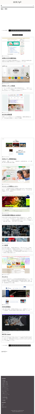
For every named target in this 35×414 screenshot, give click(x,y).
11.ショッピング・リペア (5, 394)
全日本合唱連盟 (7, 114)
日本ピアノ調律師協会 (9, 159)
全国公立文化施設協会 (9, 58)
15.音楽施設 (3, 400)
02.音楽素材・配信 (4, 381)
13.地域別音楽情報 (4, 397)
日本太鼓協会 (6, 306)
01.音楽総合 (3, 380)
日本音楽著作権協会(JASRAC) (11, 215)
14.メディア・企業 (4, 398)
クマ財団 (5, 245)
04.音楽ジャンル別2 (5, 384)
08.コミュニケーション (5, 390)
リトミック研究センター (10, 186)
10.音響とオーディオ (5, 393)
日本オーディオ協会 (8, 85)
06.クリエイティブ (4, 387)
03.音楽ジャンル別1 (5, 383)
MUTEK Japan (6, 334)
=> (29, 30)
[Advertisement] (17, 19)
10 (27, 30)
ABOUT (3, 404)
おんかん (5, 276)
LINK (2, 405)
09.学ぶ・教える (4, 391)
